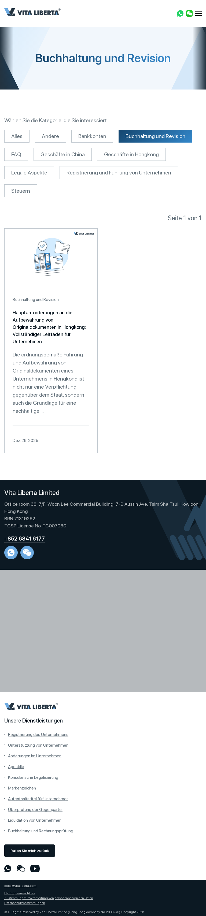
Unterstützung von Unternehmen (38, 745)
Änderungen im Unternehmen (34, 755)
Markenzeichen (22, 788)
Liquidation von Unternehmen (34, 820)
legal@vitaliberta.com (20, 886)
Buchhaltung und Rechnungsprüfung (40, 830)
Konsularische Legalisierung (33, 777)
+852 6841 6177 (24, 538)
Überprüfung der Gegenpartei (35, 809)
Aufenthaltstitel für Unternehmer (38, 798)
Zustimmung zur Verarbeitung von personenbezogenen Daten (48, 898)
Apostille (16, 766)
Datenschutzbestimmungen (24, 903)
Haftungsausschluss (19, 893)
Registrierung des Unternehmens (38, 734)
